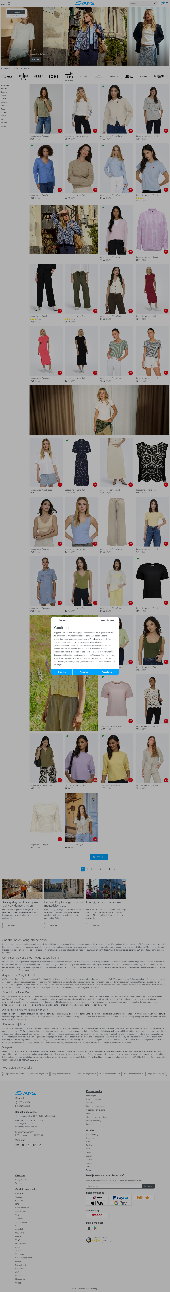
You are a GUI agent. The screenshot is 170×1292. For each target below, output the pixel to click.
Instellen (62, 672)
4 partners (94, 639)
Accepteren (107, 672)
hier (66, 658)
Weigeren (84, 672)
